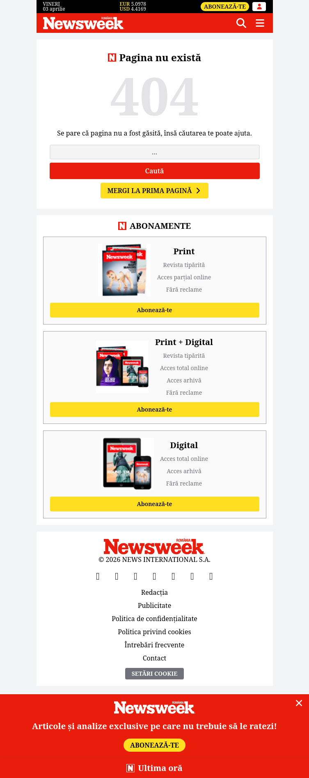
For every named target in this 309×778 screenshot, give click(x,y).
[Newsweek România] (136, 23)
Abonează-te (225, 6)
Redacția (154, 593)
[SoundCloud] (211, 575)
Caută (154, 170)
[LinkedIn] (192, 575)
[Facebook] (98, 575)
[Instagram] (155, 575)
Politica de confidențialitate (154, 618)
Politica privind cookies (154, 631)
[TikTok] (173, 575)
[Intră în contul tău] (259, 6)
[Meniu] (260, 23)
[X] (117, 575)
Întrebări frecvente (155, 644)
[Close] (299, 703)
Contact (155, 657)
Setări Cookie (155, 673)
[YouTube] (136, 575)
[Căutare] (241, 23)
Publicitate (155, 605)
